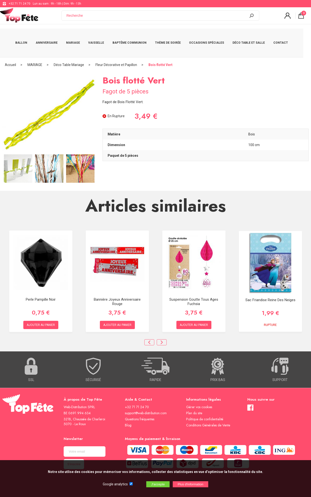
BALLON (25, 37)
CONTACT (284, 37)
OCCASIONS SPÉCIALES (210, 37)
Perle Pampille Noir (41, 287)
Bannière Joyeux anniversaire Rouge (117, 289)
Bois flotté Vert (160, 52)
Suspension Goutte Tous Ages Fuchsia (193, 289)
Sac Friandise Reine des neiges (270, 287)
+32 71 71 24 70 (19, 3)
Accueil (10, 52)
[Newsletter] (84, 439)
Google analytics (115, 484)
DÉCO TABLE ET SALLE (252, 37)
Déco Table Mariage (69, 52)
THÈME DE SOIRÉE (172, 37)
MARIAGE (77, 37)
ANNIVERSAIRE (50, 37)
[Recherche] (156, 17)
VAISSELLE (100, 37)
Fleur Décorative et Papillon (116, 52)
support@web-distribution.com (146, 400)
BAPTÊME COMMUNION (133, 37)
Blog (128, 412)
